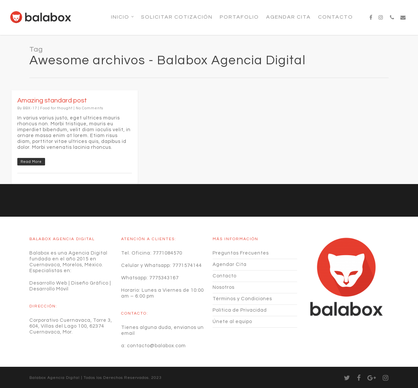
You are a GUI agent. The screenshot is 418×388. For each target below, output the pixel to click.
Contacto (335, 17)
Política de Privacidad (240, 310)
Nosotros (223, 287)
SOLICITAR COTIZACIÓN (177, 17)
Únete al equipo (232, 321)
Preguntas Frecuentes (241, 253)
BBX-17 (30, 108)
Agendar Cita (288, 17)
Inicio (123, 17)
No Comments (89, 108)
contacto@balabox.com (156, 345)
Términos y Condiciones (242, 298)
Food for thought (56, 108)
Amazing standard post (52, 100)
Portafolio (239, 17)
